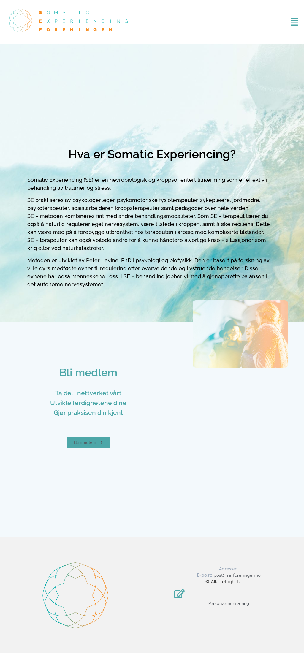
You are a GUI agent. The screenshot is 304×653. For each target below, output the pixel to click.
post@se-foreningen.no (237, 575)
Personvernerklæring (228, 603)
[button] (286, 22)
